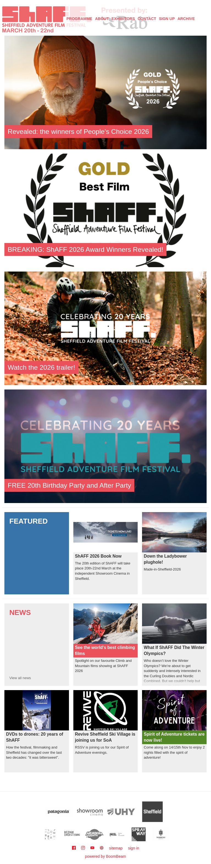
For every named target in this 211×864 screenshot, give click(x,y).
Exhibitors (123, 18)
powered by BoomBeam (105, 856)
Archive (186, 18)
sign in (133, 848)
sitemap (116, 848)
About (102, 18)
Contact (147, 18)
